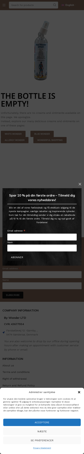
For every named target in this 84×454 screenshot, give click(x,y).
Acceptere (42, 422)
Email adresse (16, 231)
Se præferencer (42, 440)
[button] (79, 392)
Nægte (42, 431)
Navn (10, 242)
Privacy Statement (42, 448)
